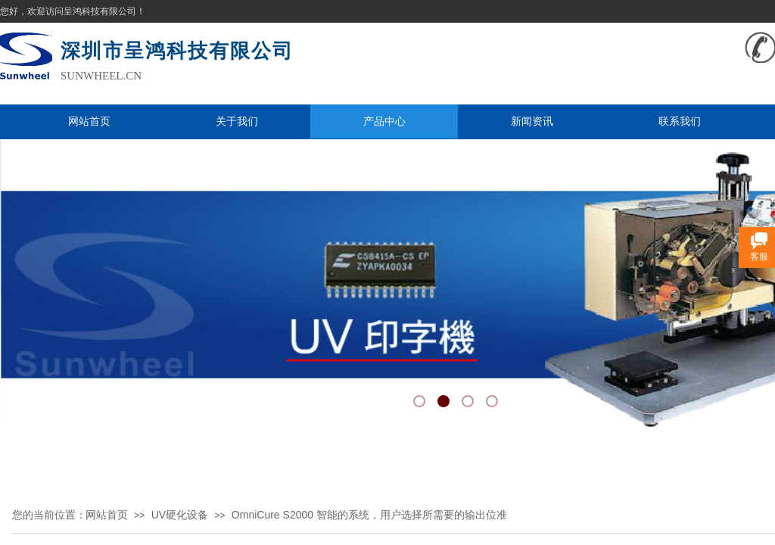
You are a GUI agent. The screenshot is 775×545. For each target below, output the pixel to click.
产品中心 (384, 121)
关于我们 (237, 121)
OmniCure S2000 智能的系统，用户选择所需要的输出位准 (369, 515)
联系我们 (679, 121)
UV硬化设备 (179, 515)
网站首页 (89, 121)
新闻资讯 (532, 121)
